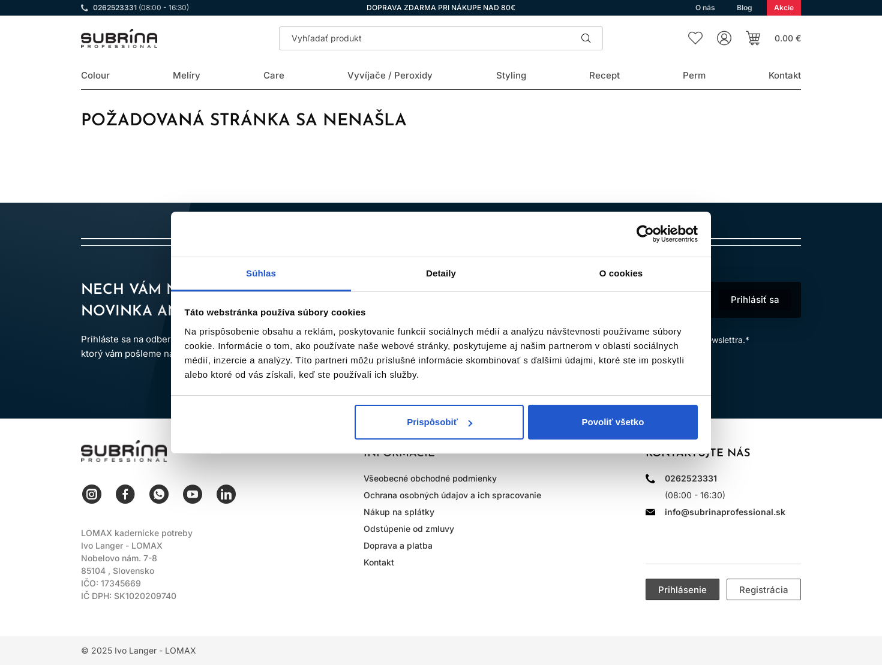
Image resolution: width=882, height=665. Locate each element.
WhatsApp (159, 494)
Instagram (92, 494)
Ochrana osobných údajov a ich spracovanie (452, 495)
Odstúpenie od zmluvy (409, 528)
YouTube (192, 494)
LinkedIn (226, 494)
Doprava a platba (398, 545)
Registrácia (763, 589)
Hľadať (586, 38)
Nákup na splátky (399, 512)
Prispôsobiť (439, 422)
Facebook (125, 494)
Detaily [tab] (441, 273)
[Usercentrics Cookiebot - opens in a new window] (645, 234)
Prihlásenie (682, 589)
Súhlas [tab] (261, 273)
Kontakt (379, 562)
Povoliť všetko (612, 422)
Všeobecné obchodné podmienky (430, 478)
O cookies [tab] (621, 273)
